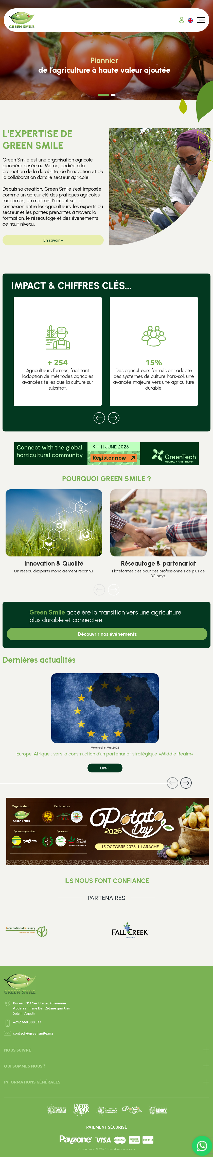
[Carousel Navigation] (106, 415)
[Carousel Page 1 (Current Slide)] (103, 95)
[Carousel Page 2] (113, 95)
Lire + (105, 768)
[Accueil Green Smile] (22, 20)
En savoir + (53, 240)
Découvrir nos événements (107, 634)
